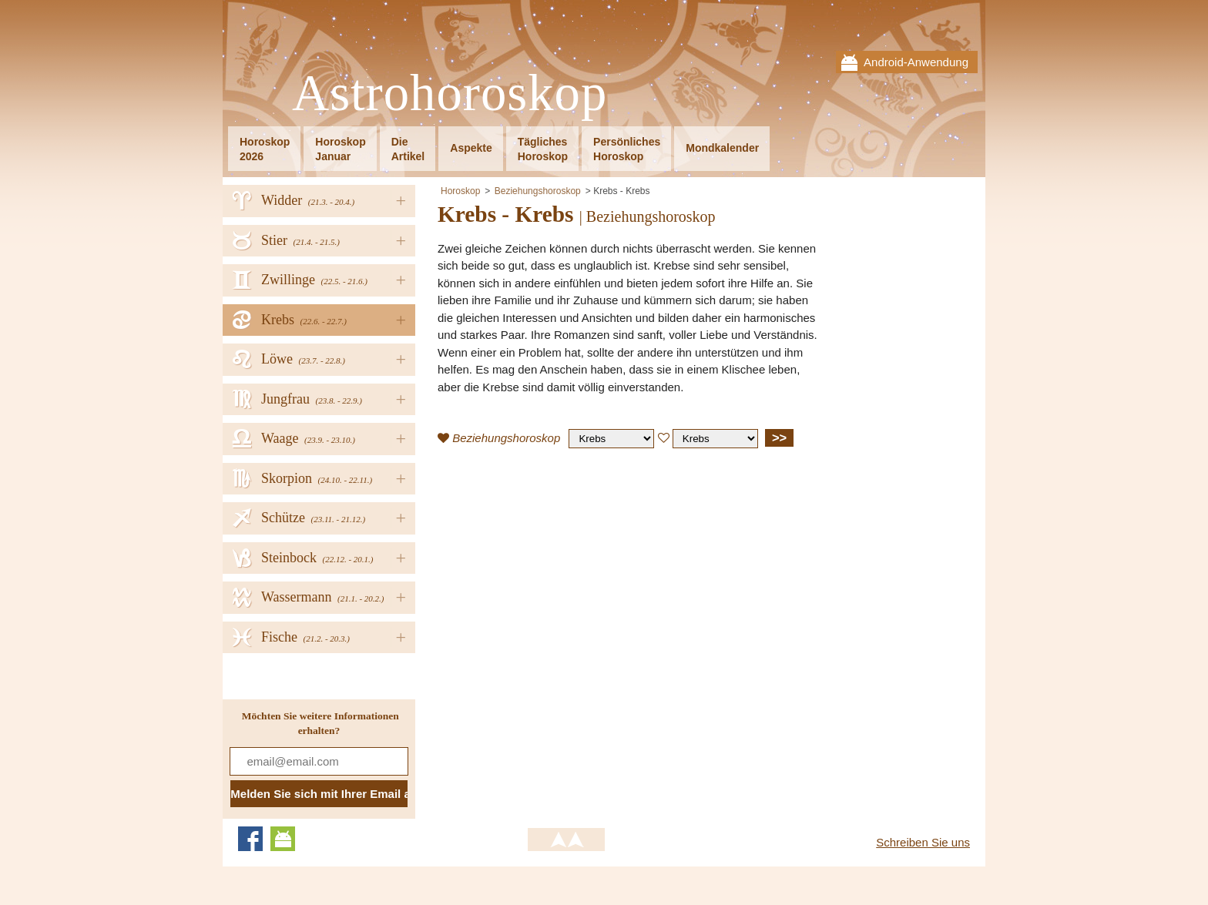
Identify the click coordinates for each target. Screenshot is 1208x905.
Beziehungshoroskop (538, 191)
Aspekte (471, 148)
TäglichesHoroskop (543, 149)
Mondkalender (722, 148)
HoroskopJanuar (340, 149)
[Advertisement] (567, 571)
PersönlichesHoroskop (626, 149)
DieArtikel (408, 149)
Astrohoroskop (449, 93)
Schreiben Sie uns (923, 842)
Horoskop (460, 191)
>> (779, 437)
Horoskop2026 (265, 149)
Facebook (250, 838)
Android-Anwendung (916, 62)
